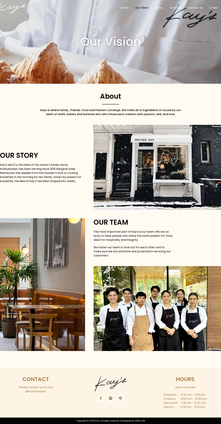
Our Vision (142, 8)
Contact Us (195, 8)
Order (214, 8)
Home (124, 8)
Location (175, 8)
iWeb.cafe (140, 420)
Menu (159, 8)
